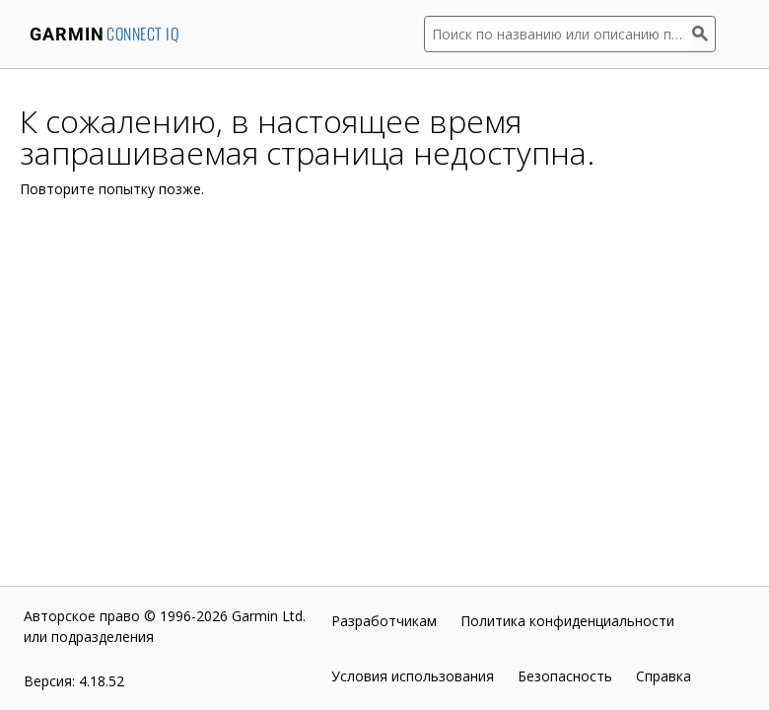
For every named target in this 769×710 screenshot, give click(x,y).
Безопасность (565, 676)
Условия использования (412, 676)
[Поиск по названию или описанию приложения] (558, 34)
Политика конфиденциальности (567, 620)
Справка (663, 676)
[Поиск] (704, 34)
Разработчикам (384, 620)
